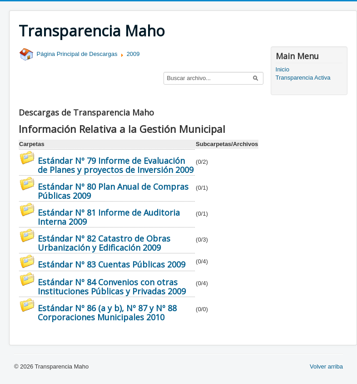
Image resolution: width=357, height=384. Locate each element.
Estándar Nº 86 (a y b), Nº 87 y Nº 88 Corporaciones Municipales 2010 (107, 313)
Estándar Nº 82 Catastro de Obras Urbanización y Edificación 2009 (104, 243)
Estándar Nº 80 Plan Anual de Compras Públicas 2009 (113, 191)
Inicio (282, 69)
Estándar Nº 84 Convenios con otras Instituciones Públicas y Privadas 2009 (112, 287)
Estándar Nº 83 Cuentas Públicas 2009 (111, 264)
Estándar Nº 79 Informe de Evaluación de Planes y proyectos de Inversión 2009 (115, 165)
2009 (133, 54)
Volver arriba (326, 366)
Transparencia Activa (303, 77)
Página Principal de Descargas (68, 54)
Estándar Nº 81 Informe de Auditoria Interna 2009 (109, 217)
